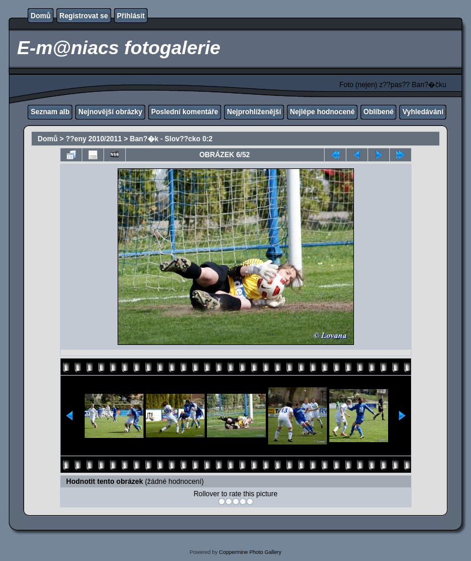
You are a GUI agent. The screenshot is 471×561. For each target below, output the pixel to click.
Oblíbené (378, 112)
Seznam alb (50, 112)
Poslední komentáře (184, 112)
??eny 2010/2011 (94, 139)
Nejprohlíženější (254, 112)
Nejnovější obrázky (110, 112)
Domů (41, 16)
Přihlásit (131, 16)
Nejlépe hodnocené (322, 112)
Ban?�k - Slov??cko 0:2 (171, 139)
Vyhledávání (422, 112)
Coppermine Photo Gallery (250, 552)
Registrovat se (83, 16)
